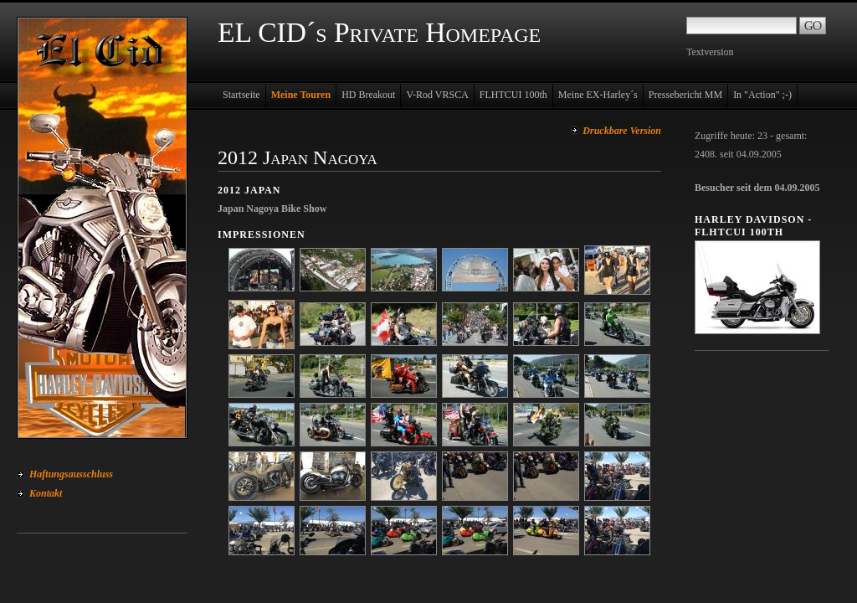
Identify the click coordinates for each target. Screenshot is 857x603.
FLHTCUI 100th (513, 94)
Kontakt (45, 493)
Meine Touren (301, 94)
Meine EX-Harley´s (598, 94)
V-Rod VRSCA (437, 94)
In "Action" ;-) (762, 94)
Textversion (709, 52)
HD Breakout (368, 94)
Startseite (241, 94)
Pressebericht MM (685, 94)
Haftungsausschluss (71, 474)
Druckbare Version (621, 131)
